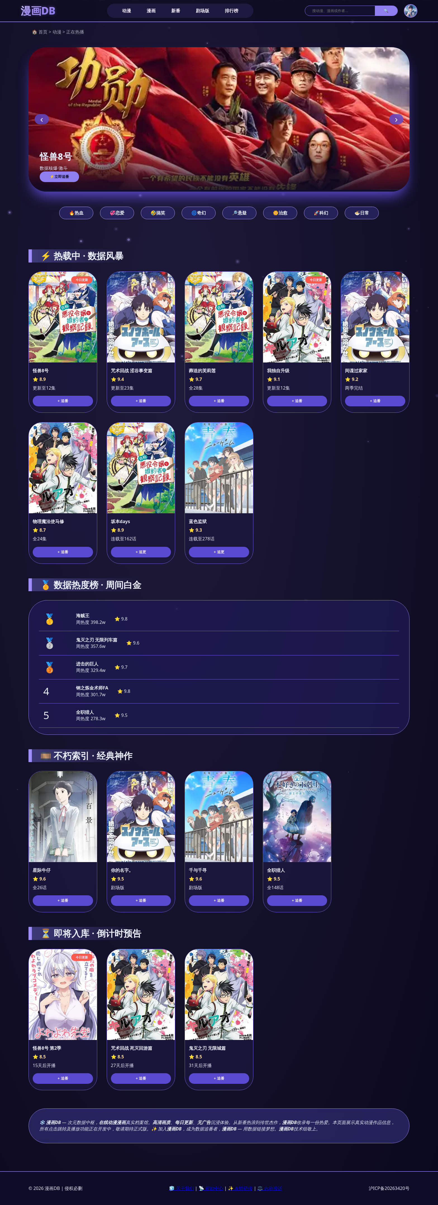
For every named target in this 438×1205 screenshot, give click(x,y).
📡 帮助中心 (211, 1188)
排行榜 (231, 11)
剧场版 (202, 11)
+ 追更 (141, 552)
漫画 (151, 11)
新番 (175, 11)
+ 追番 (63, 401)
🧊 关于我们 (181, 1188)
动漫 (126, 11)
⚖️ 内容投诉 (269, 1188)
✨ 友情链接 (240, 1188)
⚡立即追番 (59, 177)
